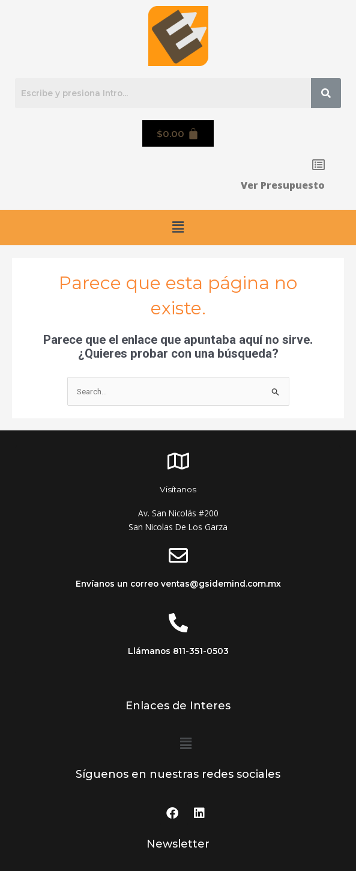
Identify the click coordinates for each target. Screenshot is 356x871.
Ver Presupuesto (283, 185)
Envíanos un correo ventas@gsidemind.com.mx (178, 583)
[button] (177, 227)
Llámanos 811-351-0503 (178, 651)
